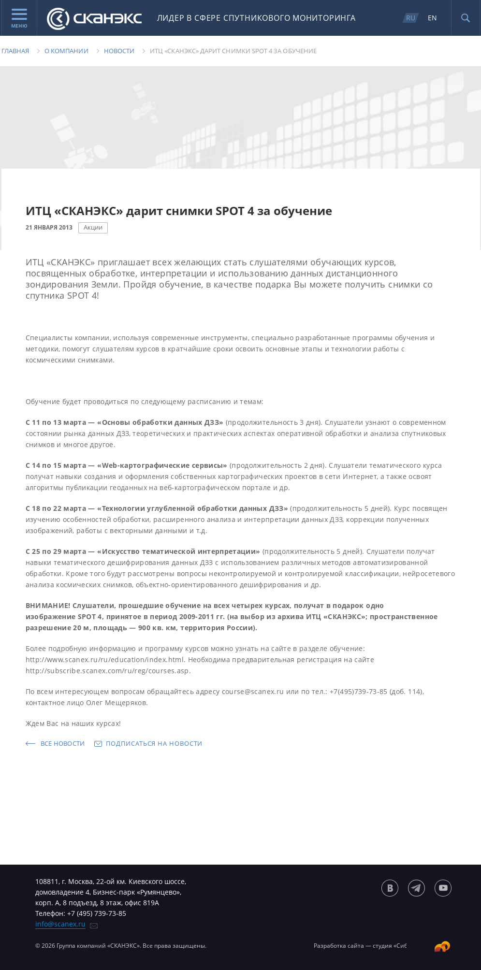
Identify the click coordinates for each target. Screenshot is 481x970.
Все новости (63, 743)
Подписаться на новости (154, 743)
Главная (15, 50)
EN (432, 17)
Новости (119, 50)
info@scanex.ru (60, 923)
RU (410, 17)
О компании (66, 50)
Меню (19, 19)
